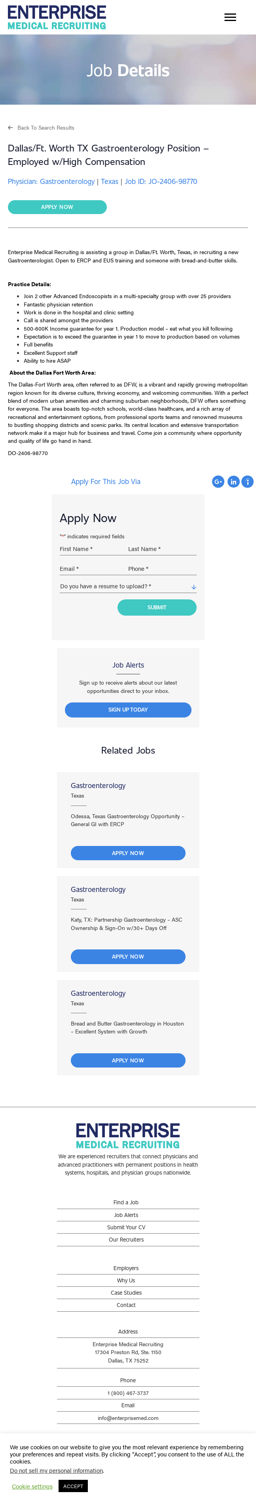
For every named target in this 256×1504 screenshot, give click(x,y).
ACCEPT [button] (73, 1486)
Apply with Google (218, 482)
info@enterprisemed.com (128, 1418)
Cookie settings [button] (32, 1486)
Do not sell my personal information (56, 1470)
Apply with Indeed (247, 482)
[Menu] (230, 17)
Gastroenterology (98, 785)
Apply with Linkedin (234, 482)
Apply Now (128, 853)
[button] (41, 127)
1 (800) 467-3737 (128, 1393)
